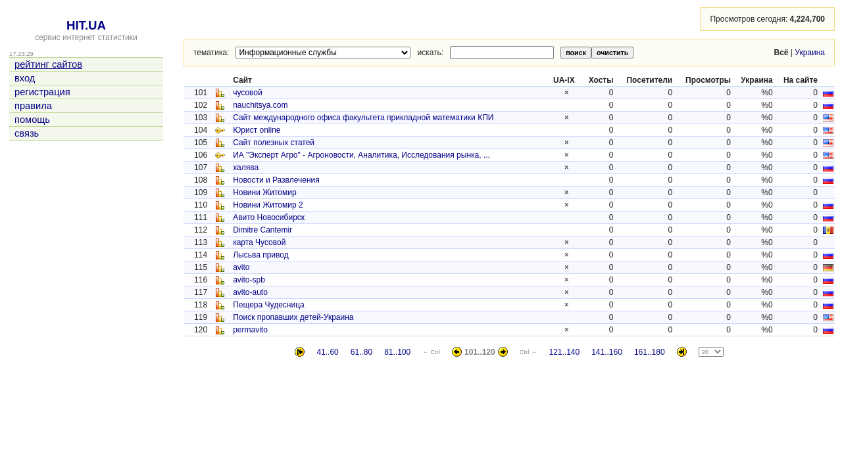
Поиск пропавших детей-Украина (293, 317)
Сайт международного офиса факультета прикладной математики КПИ (363, 117)
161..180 (649, 352)
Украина (810, 52)
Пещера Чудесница (269, 304)
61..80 (361, 352)
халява (246, 167)
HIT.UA (86, 25)
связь (26, 133)
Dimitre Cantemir (262, 230)
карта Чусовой (259, 242)
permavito (250, 329)
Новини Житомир (265, 192)
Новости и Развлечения (276, 180)
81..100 (397, 352)
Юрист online (256, 130)
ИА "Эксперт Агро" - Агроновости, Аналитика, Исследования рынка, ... (361, 155)
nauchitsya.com (260, 105)
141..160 (606, 352)
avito (241, 267)
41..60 (327, 352)
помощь (32, 119)
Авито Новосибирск (269, 217)
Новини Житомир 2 (268, 205)
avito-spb (249, 279)
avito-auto (250, 292)
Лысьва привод (261, 254)
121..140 (564, 352)
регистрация (42, 92)
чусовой (247, 92)
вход (24, 78)
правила (33, 106)
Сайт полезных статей (273, 142)
